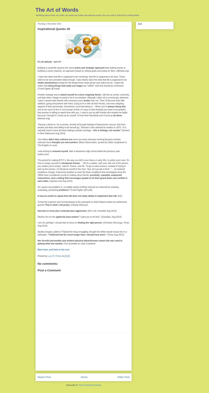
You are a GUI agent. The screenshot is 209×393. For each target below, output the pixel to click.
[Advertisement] (84, 352)
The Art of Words (56, 10)
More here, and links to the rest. (54, 249)
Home (84, 377)
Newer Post (44, 377)
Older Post (123, 377)
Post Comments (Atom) (90, 385)
